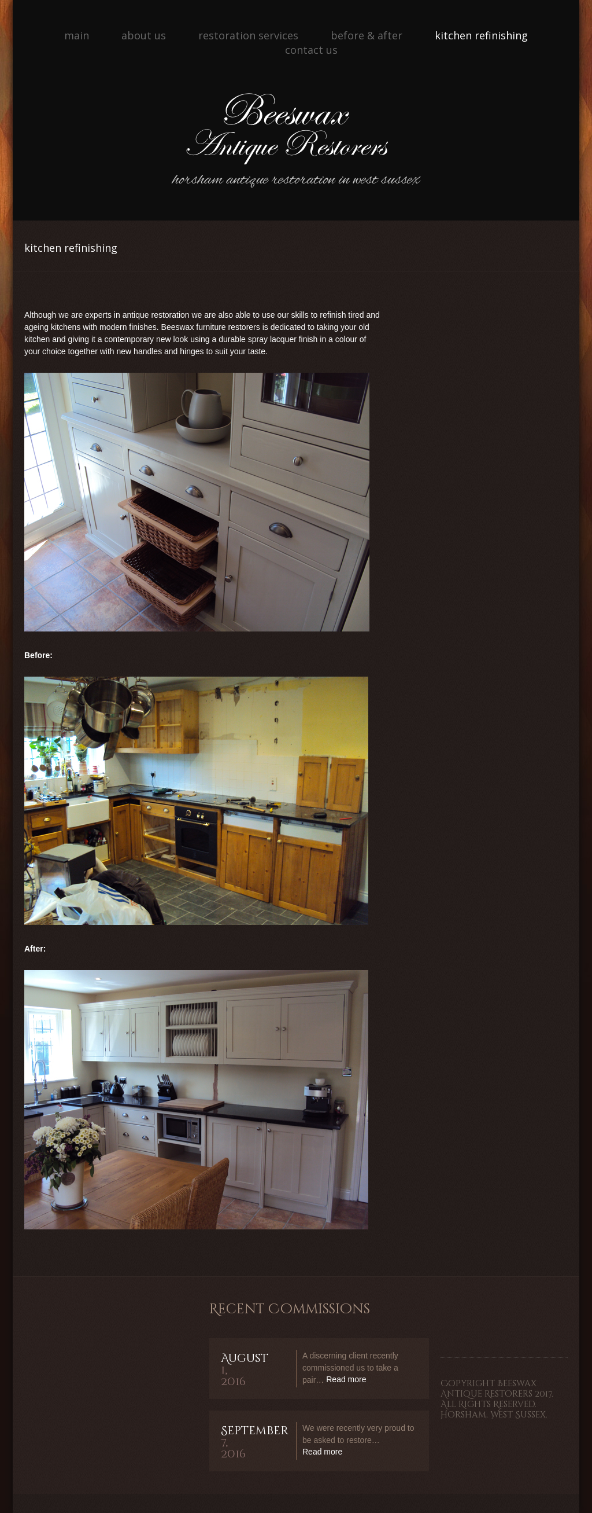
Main (76, 35)
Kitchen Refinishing (481, 35)
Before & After (366, 35)
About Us (143, 35)
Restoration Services (248, 35)
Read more (346, 1379)
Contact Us (311, 50)
